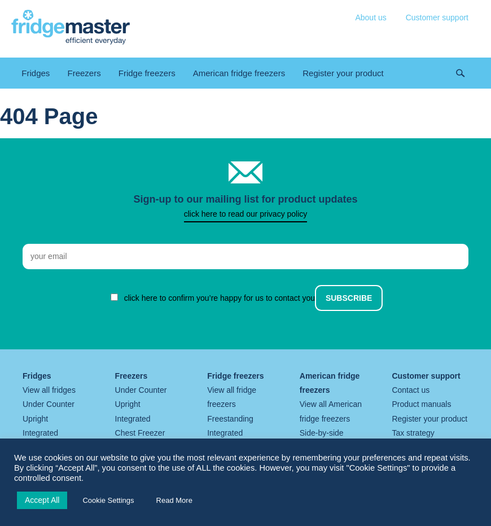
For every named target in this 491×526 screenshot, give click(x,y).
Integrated (40, 432)
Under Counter (48, 404)
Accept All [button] (42, 500)
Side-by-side (322, 432)
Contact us (410, 389)
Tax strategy (413, 432)
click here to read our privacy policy (246, 213)
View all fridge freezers (231, 397)
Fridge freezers (147, 73)
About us (370, 17)
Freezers (83, 73)
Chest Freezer (140, 432)
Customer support (437, 17)
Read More (174, 500)
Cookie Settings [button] (108, 500)
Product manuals (421, 404)
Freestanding (230, 418)
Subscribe (349, 298)
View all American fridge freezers (331, 411)
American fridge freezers (239, 73)
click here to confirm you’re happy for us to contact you (219, 298)
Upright (35, 418)
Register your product (343, 73)
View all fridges (49, 389)
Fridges (35, 73)
